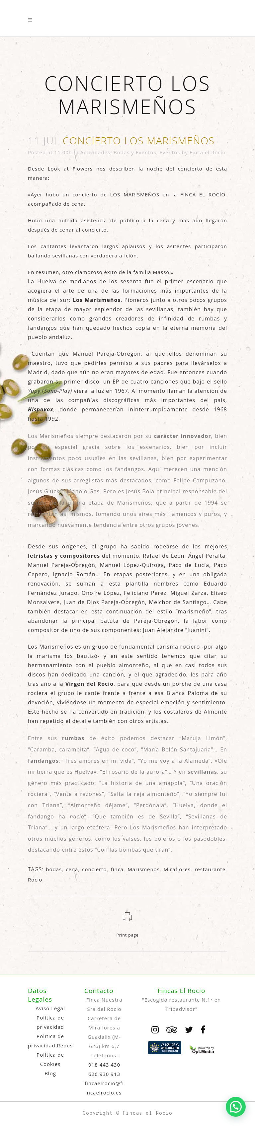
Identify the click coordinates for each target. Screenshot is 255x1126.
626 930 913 (104, 1074)
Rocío (35, 879)
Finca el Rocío (208, 152)
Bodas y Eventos (135, 152)
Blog (50, 1073)
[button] (236, 1107)
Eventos (169, 152)
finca (117, 869)
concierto (94, 869)
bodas (54, 869)
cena (72, 869)
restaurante (210, 869)
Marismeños (144, 869)
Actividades (95, 152)
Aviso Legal (50, 1008)
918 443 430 (104, 1064)
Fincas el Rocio (147, 1113)
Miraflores (177, 869)
